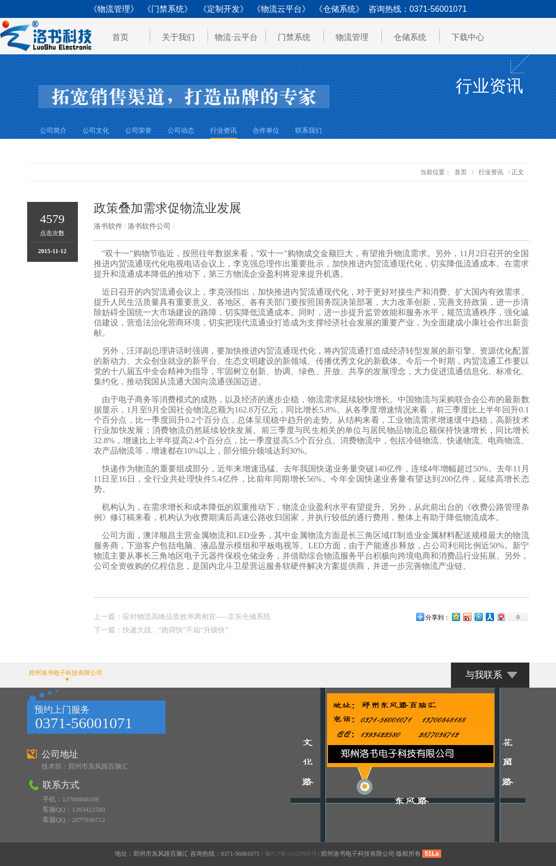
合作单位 (266, 130)
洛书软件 (108, 226)
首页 (120, 37)
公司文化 (96, 130)
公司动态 (181, 130)
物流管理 (352, 37)
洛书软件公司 (149, 226)
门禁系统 (294, 37)
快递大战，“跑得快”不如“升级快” (175, 630)
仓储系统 (410, 37)
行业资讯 (223, 130)
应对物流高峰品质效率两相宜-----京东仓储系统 (196, 617)
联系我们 (308, 130)
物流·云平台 (236, 37)
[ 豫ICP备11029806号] (290, 853)
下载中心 (467, 37)
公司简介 (53, 130)
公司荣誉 (138, 130)
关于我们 (178, 37)
